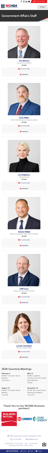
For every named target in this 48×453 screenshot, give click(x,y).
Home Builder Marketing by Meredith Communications (23, 444)
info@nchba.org (33, 439)
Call (23, 451)
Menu (42, 7)
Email (39, 451)
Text (30, 451)
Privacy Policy (19, 443)
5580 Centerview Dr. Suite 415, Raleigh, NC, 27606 (25, 436)
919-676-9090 (40, 1)
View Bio (25, 74)
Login (26, 443)
